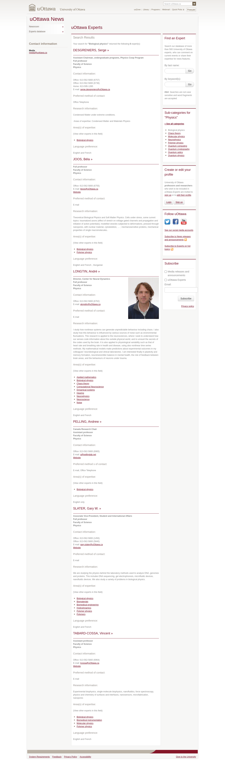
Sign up (179, 202)
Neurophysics (83, 396)
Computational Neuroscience (90, 387)
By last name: (172, 65)
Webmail (166, 9)
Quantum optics (175, 152)
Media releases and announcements (177, 273)
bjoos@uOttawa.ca (89, 189)
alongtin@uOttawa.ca (90, 304)
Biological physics (85, 140)
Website (77, 192)
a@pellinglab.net (88, 454)
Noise (79, 402)
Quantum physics (176, 155)
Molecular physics (85, 723)
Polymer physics (84, 252)
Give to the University (186, 757)
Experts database (37, 31)
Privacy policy (187, 306)
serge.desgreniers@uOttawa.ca (95, 89)
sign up (168, 195)
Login (168, 202)
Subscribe (186, 298)
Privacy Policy (70, 757)
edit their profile (184, 195)
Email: (168, 284)
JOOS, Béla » (82, 159)
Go (189, 70)
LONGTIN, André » (86, 271)
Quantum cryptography (178, 149)
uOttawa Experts (175, 279)
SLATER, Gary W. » (87, 508)
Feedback (57, 757)
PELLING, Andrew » (87, 421)
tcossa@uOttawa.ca (89, 663)
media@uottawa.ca (38, 52)
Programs (155, 9)
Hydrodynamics (84, 608)
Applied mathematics (86, 377)
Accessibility (85, 757)
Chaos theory (83, 383)
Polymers (81, 614)
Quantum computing (177, 146)
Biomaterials (82, 601)
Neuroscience (83, 399)
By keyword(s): (173, 78)
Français (191, 10)
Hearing (80, 393)
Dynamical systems (86, 390)
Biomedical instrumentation (89, 720)
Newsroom (34, 26)
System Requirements (39, 757)
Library (146, 9)
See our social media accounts (179, 230)
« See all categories (174, 124)
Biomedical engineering (88, 605)
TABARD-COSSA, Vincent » (93, 633)
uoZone (137, 9)
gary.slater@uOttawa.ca (91, 544)
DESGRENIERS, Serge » (91, 50)
